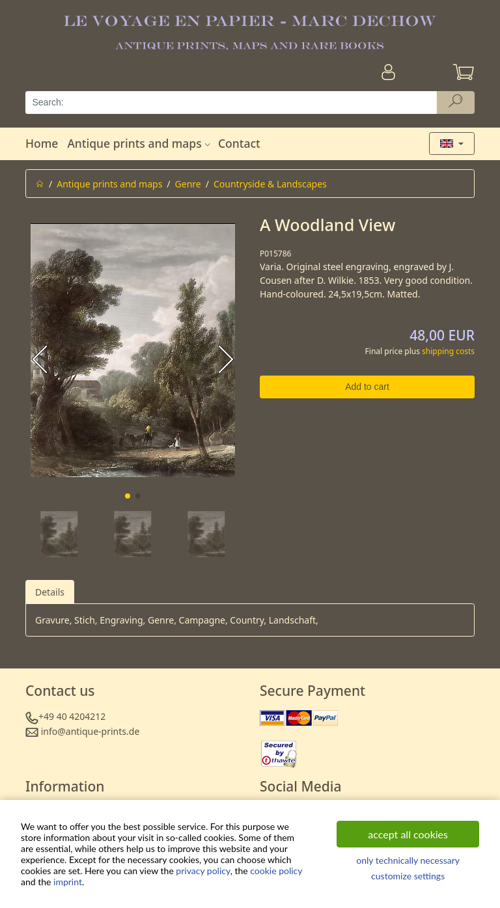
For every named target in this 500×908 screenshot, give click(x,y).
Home (41, 143)
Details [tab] (49, 592)
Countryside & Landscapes (270, 184)
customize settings (408, 875)
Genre (188, 184)
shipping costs (448, 351)
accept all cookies (408, 834)
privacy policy (203, 870)
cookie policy (276, 870)
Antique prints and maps (140, 143)
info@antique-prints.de (90, 731)
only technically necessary (408, 860)
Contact (239, 143)
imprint (67, 881)
